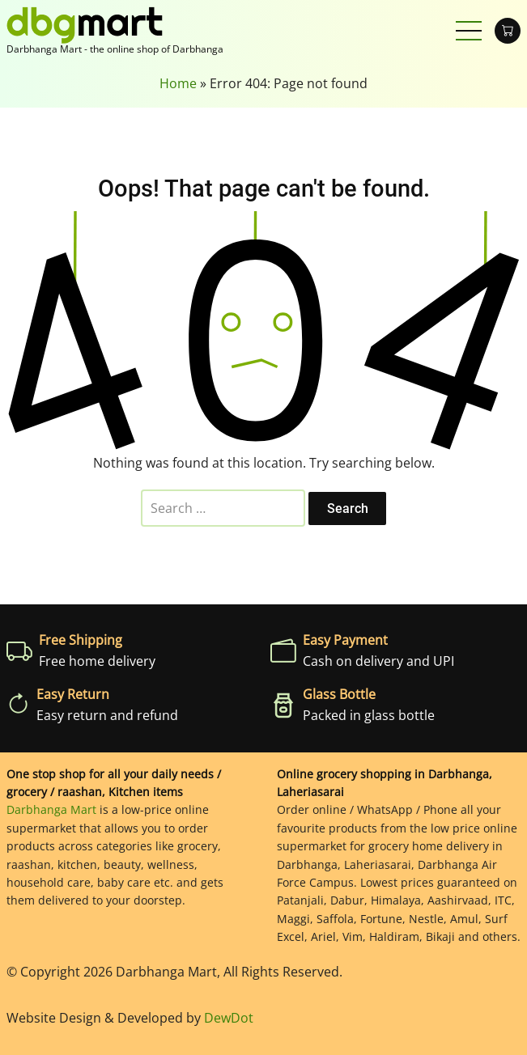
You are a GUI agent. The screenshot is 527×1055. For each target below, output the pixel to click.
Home (178, 83)
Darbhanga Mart (51, 809)
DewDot (228, 1018)
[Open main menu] (469, 30)
